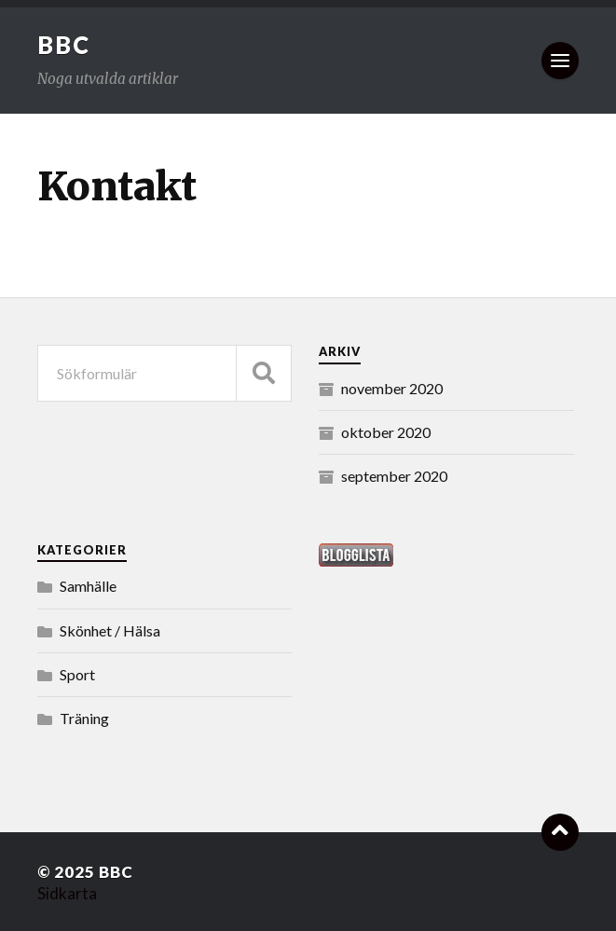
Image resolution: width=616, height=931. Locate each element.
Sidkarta (67, 893)
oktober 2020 (386, 432)
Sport (77, 674)
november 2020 (392, 388)
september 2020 (394, 476)
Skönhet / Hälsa (110, 630)
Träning (84, 718)
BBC (63, 45)
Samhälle (88, 586)
